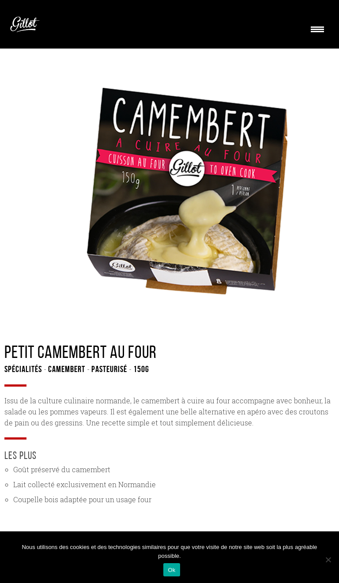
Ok (171, 570)
